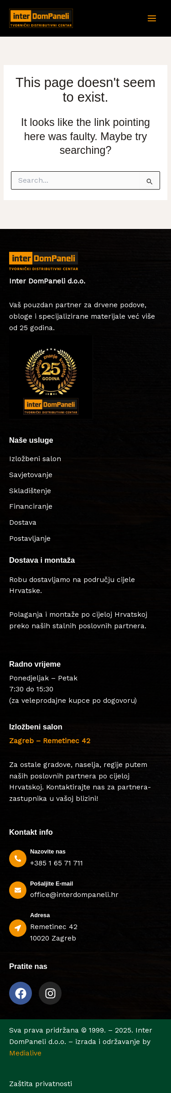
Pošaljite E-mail (51, 883)
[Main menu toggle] (152, 18)
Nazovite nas (48, 851)
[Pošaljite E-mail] (17, 890)
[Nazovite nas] (17, 858)
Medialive (25, 1053)
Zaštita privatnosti (40, 1084)
